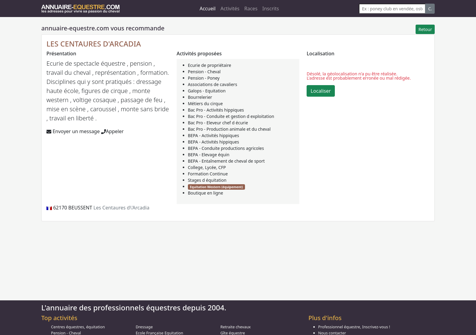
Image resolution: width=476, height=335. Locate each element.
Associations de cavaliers (212, 84)
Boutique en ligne (205, 193)
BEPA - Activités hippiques (213, 135)
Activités (230, 8)
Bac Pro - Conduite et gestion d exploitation (231, 116)
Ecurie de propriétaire (209, 65)
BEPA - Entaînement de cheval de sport (226, 161)
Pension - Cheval (204, 71)
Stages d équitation (207, 180)
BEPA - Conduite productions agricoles (226, 148)
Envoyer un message (73, 131)
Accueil (207, 8)
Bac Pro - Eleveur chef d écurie (218, 123)
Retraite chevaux (235, 327)
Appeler (112, 131)
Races (250, 8)
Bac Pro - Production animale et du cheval (229, 129)
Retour (425, 29)
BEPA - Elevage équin (208, 154)
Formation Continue (208, 174)
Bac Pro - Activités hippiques (216, 110)
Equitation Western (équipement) (216, 187)
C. (430, 9)
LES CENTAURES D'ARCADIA (93, 44)
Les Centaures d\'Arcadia (121, 207)
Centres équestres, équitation (78, 327)
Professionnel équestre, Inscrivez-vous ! (354, 327)
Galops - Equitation (207, 91)
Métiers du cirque (205, 103)
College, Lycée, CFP (207, 167)
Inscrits (270, 8)
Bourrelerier (200, 97)
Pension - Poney (204, 78)
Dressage (144, 327)
